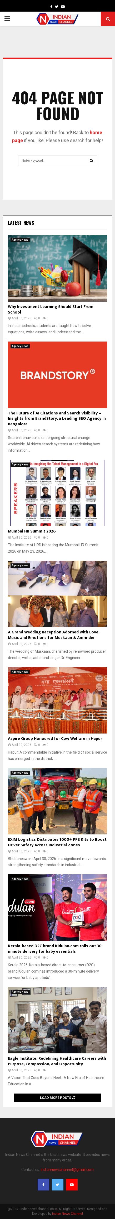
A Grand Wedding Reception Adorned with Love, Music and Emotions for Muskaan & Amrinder (53, 635)
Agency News (20, 239)
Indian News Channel (67, 1214)
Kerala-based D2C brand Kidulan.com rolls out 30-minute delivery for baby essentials (55, 948)
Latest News (21, 222)
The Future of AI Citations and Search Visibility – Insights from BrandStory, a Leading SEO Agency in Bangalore (57, 419)
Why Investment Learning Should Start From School (50, 309)
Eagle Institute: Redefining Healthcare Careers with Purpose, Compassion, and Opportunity (57, 1061)
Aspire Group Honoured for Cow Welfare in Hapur (55, 738)
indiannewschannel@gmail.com (67, 1169)
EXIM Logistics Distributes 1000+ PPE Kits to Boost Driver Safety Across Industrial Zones (57, 842)
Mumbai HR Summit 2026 (32, 531)
